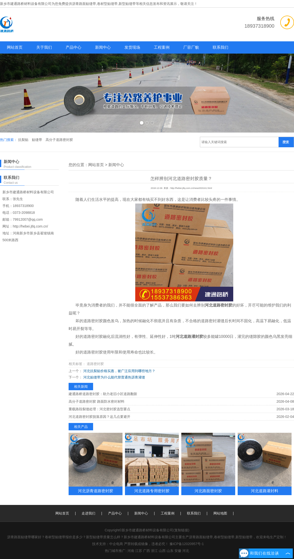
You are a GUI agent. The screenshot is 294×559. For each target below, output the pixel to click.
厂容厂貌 (191, 47)
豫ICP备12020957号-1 (187, 544)
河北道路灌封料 (264, 491)
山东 (170, 551)
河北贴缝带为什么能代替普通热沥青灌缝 (113, 377)
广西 (146, 551)
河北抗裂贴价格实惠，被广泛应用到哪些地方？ (118, 371)
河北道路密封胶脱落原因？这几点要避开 (99, 417)
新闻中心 (103, 47)
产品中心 (73, 47)
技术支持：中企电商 (107, 544)
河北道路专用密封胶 (152, 491)
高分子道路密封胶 (59, 140)
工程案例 (162, 47)
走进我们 (88, 513)
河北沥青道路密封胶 (95, 491)
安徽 (177, 551)
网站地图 (220, 513)
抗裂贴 (23, 140)
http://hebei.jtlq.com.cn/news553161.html (191, 188)
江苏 (138, 551)
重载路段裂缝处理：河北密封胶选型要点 (99, 409)
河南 (130, 551)
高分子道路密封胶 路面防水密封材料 (96, 401)
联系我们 (220, 47)
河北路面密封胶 (208, 491)
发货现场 (132, 47)
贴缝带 (37, 140)
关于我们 (44, 47)
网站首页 (15, 47)
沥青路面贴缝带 (84, 4)
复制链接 (181, 530)
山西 (162, 551)
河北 (185, 551)
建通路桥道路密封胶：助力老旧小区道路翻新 (103, 394)
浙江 (154, 551)
